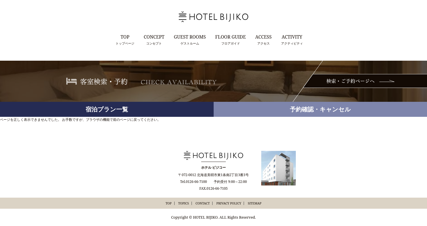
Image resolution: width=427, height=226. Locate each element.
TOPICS (183, 203)
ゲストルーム (190, 39)
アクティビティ (292, 39)
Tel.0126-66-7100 (193, 181)
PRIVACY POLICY (228, 203)
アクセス (263, 39)
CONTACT (203, 203)
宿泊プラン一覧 (107, 109)
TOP (168, 203)
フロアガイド (230, 39)
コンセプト (154, 39)
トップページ (125, 39)
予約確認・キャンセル (320, 109)
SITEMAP (254, 203)
